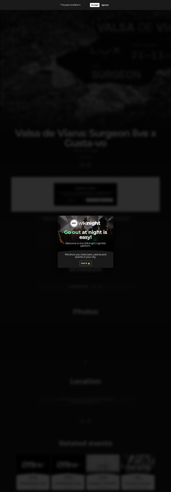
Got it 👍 (85, 263)
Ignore (105, 5)
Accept (94, 5)
